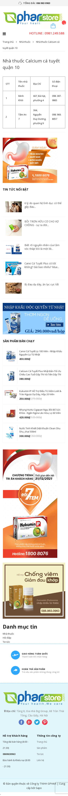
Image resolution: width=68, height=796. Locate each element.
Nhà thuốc (24, 41)
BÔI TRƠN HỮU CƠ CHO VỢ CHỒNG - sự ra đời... (41, 223)
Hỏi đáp (7, 637)
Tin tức (40, 754)
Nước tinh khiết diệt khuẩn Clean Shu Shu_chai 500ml (39, 430)
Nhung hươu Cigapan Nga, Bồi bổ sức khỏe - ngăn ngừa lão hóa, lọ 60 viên (40, 411)
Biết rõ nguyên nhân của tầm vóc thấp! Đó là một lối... (41, 246)
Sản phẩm (42, 747)
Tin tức (6, 641)
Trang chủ (42, 741)
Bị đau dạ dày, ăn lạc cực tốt (41, 284)
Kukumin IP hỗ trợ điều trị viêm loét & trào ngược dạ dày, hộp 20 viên (40, 392)
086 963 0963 (43, 3)
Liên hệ (40, 760)
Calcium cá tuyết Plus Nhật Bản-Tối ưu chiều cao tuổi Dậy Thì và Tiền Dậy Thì (40, 373)
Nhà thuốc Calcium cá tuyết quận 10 (31, 64)
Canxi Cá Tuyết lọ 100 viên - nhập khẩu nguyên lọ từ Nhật (40, 353)
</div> (0, 794)
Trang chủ (8, 41)
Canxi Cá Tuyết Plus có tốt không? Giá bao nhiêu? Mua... (41, 265)
